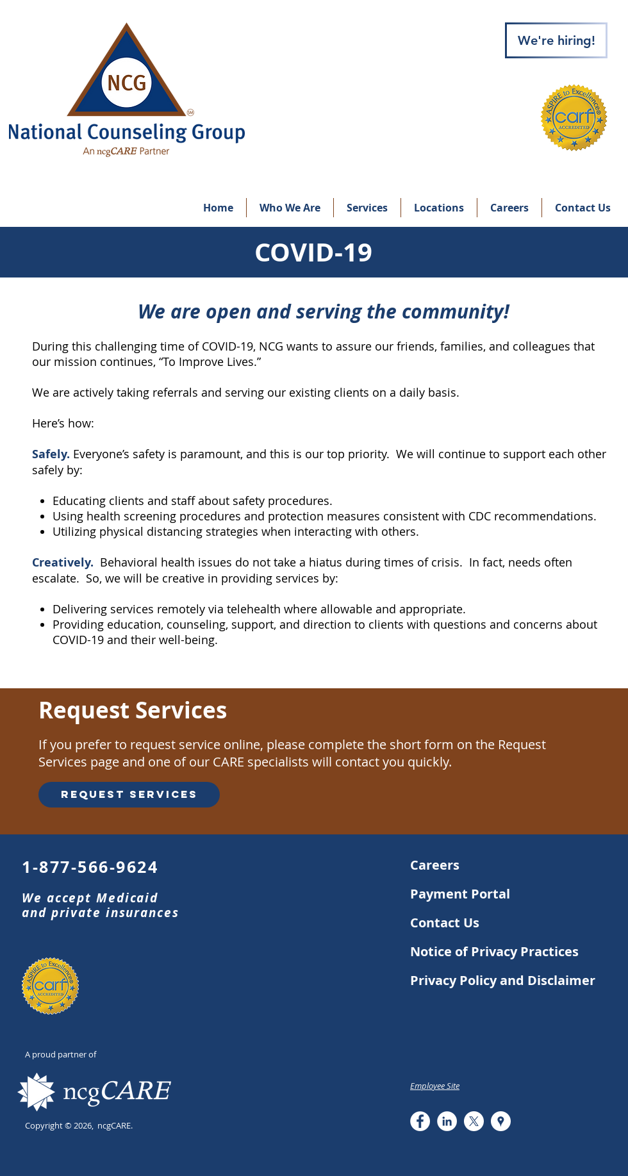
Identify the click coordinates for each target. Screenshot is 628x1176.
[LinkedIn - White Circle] (447, 1121)
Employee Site (434, 1085)
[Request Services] (129, 794)
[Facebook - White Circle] (420, 1121)
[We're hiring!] (556, 40)
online (242, 744)
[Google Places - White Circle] (501, 1121)
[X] (474, 1121)
